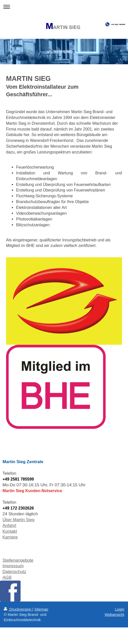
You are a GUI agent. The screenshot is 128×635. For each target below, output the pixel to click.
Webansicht (114, 614)
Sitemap (41, 609)
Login (119, 609)
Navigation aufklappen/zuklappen (64, 6)
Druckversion (18, 609)
